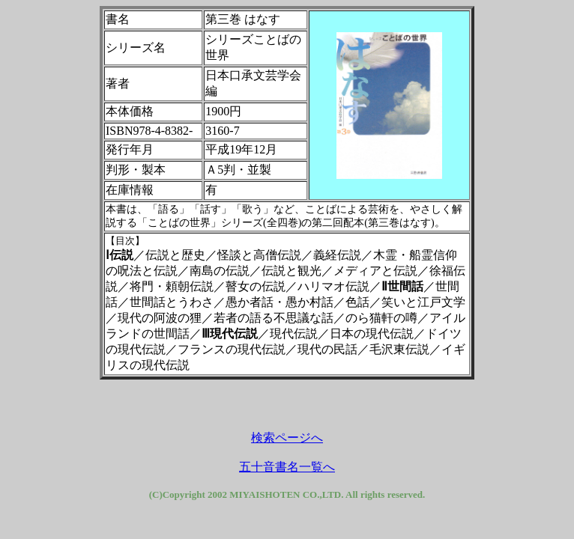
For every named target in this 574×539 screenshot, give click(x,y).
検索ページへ (287, 437)
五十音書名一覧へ (287, 466)
